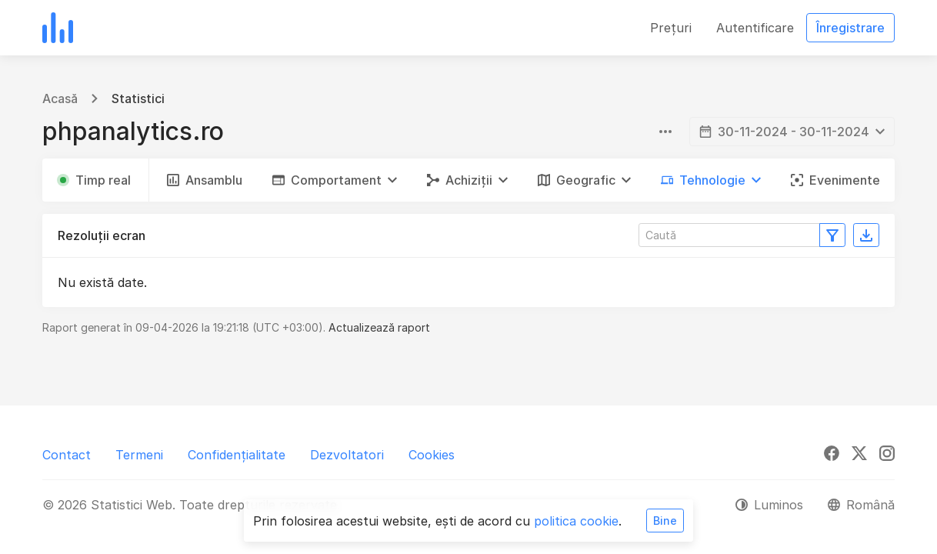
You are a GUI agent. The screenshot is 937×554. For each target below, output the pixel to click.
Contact (66, 454)
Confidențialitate (236, 454)
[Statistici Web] (57, 27)
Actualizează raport (379, 327)
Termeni (139, 454)
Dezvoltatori (347, 454)
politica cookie (576, 521)
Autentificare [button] (755, 27)
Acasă (60, 98)
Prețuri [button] (671, 27)
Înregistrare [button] (850, 27)
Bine (665, 520)
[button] (334, 180)
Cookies (431, 454)
